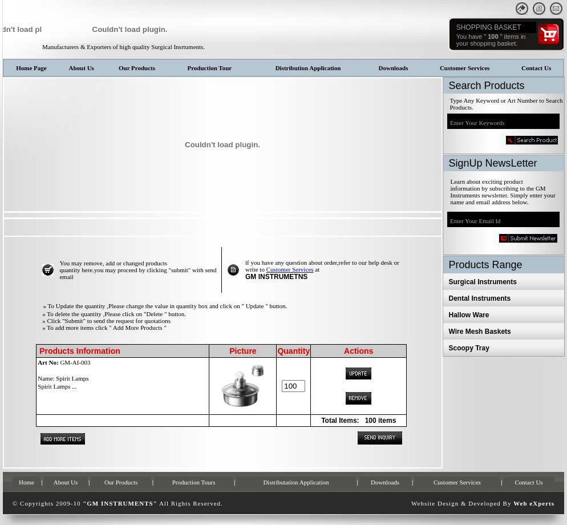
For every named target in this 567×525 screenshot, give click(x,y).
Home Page (31, 67)
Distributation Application (296, 482)
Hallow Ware (469, 315)
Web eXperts (533, 503)
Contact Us (536, 67)
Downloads (393, 67)
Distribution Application (308, 67)
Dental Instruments (480, 298)
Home (26, 482)
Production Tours (194, 482)
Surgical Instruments (483, 282)
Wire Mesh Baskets (480, 332)
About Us (81, 67)
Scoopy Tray (469, 348)
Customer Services (464, 67)
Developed (484, 503)
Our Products (137, 67)
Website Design (435, 503)
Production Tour (209, 67)
